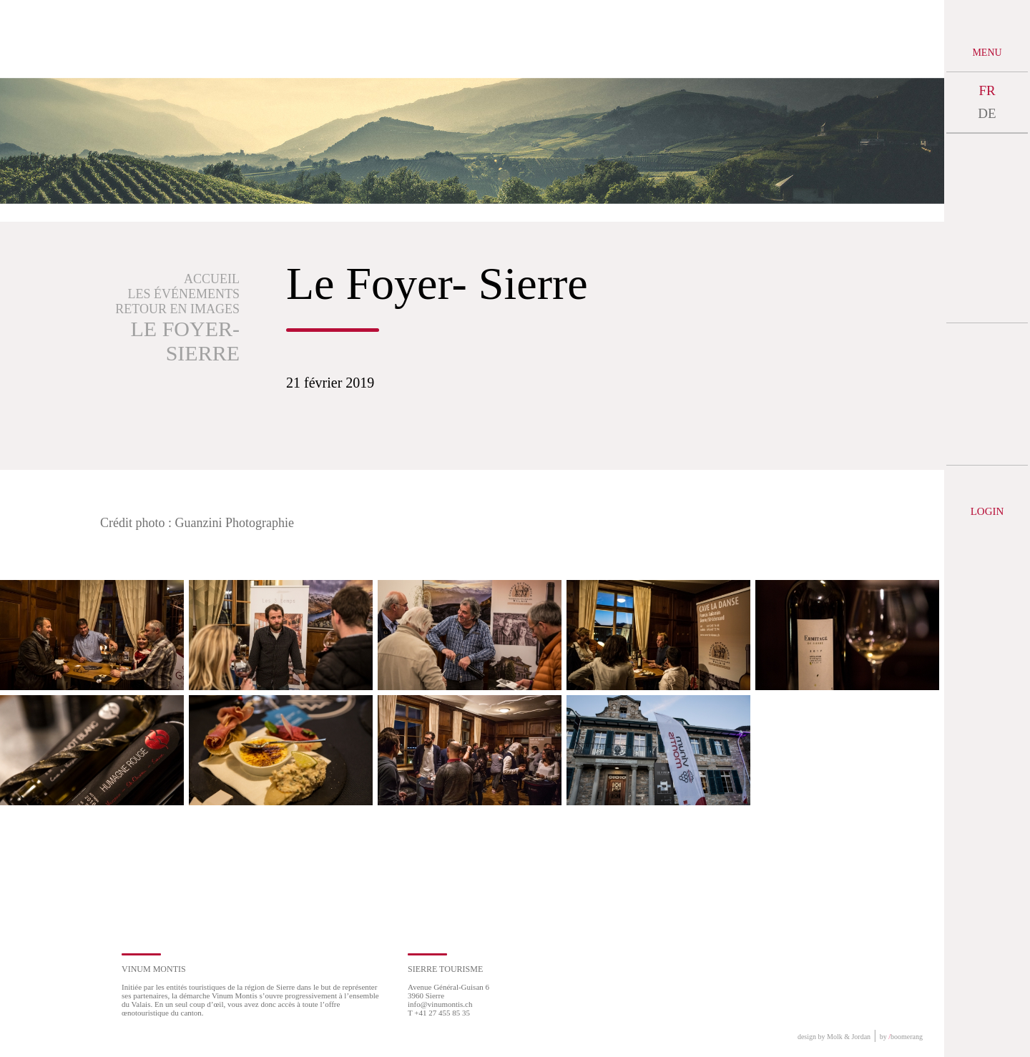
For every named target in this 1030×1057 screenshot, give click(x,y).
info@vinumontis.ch (440, 1004)
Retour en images (177, 309)
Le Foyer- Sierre (185, 341)
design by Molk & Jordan (834, 1037)
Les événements (184, 294)
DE (987, 113)
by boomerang (901, 1037)
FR (986, 90)
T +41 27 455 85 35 (439, 1012)
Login (987, 511)
